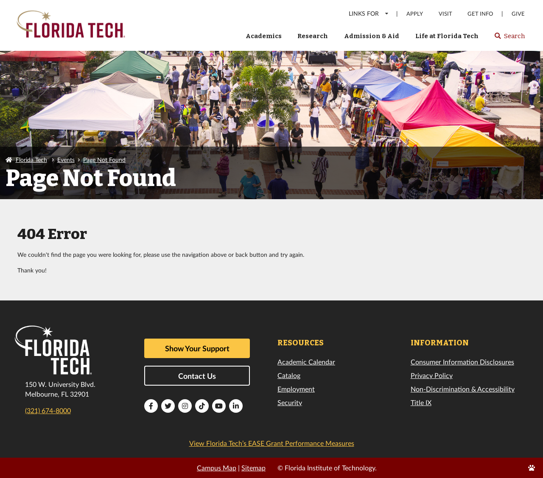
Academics (264, 36)
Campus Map (216, 468)
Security (289, 402)
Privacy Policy (432, 375)
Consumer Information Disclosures (462, 362)
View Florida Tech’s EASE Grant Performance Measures (271, 443)
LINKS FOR (369, 13)
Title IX (421, 402)
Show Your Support (197, 348)
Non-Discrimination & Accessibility (463, 389)
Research (312, 36)
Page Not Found (104, 159)
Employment (296, 389)
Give (518, 14)
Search (509, 38)
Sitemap (253, 468)
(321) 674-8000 (48, 410)
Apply (414, 14)
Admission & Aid (371, 36)
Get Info (480, 14)
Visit (445, 14)
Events (66, 159)
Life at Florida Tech (447, 36)
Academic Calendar (306, 362)
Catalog (288, 375)
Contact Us (197, 376)
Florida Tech (31, 159)
